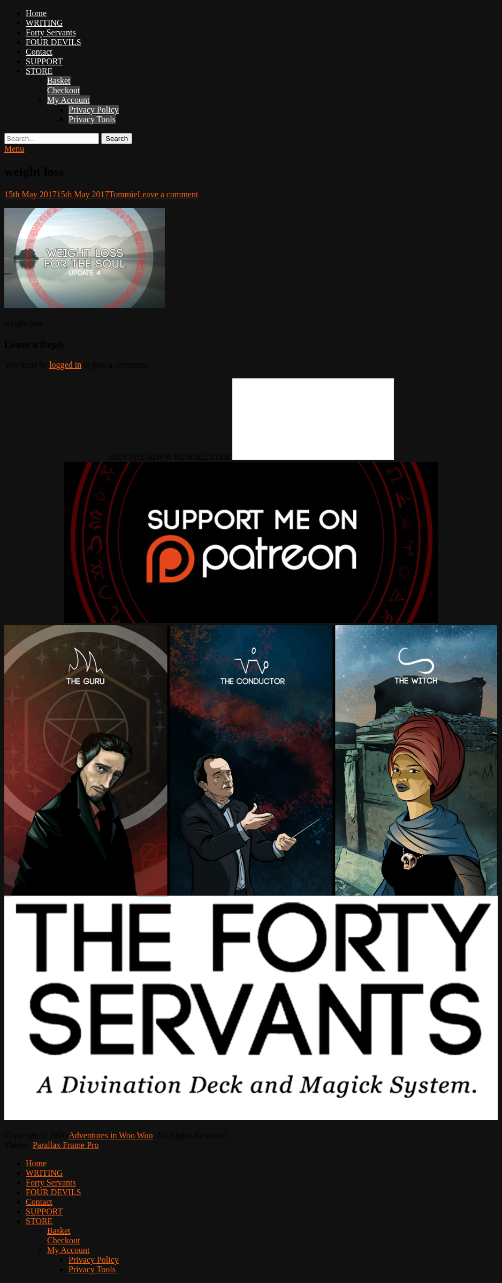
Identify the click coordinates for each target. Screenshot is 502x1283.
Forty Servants (51, 32)
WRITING (44, 22)
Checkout (63, 90)
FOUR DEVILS (53, 42)
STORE (39, 71)
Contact (39, 51)
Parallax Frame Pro (66, 1145)
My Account (68, 100)
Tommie (123, 194)
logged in (65, 364)
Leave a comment (168, 194)
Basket (59, 80)
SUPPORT (44, 61)
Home (36, 13)
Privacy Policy (94, 109)
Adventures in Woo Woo (111, 1135)
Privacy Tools (92, 119)
